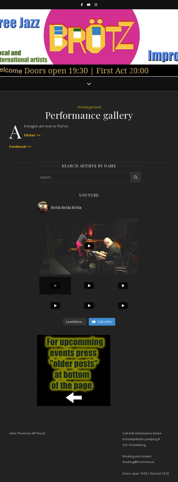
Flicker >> (32, 135)
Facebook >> (20, 146)
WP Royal (38, 433)
